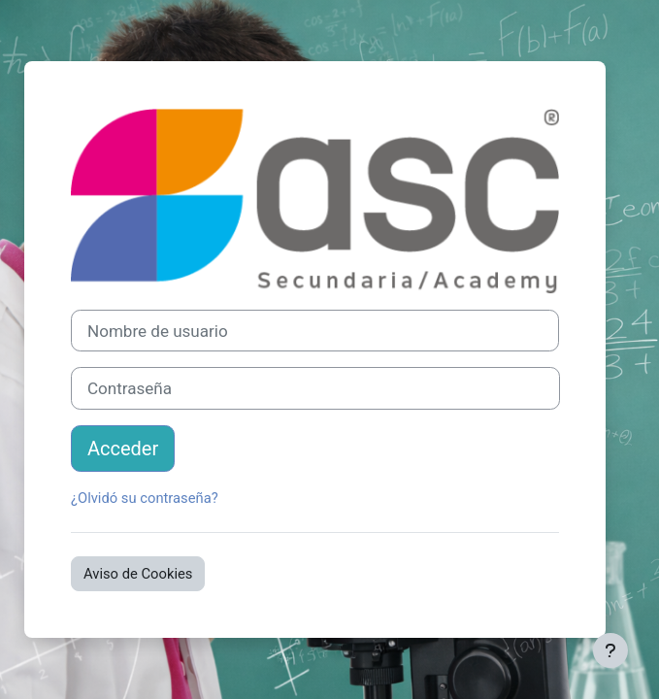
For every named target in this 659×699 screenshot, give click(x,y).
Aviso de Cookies (137, 573)
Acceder (122, 448)
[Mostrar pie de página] (610, 650)
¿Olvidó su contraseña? (144, 498)
